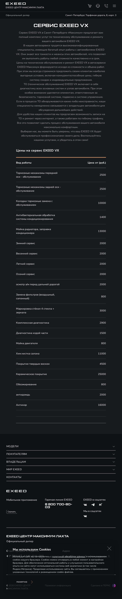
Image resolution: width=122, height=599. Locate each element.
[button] (109, 548)
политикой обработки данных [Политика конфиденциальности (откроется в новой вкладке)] (68, 556)
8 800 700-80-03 (58, 506)
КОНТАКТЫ (13, 477)
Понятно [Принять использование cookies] (22, 582)
